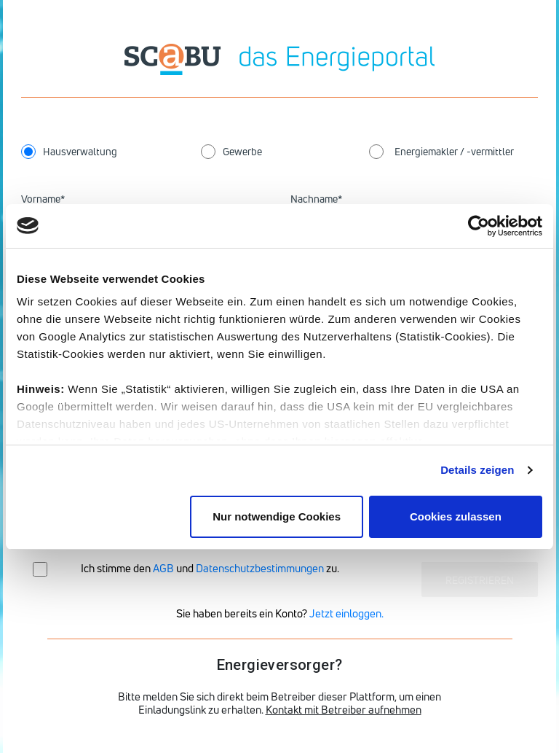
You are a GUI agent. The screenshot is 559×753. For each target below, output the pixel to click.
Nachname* (316, 199)
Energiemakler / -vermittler (454, 151)
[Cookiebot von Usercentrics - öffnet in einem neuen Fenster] (478, 226)
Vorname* (43, 199)
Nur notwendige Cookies (277, 516)
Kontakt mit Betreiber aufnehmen (343, 709)
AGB (163, 568)
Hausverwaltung (80, 151)
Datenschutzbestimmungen (260, 568)
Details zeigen (477, 470)
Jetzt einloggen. (346, 613)
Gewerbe (242, 151)
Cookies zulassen (455, 516)
